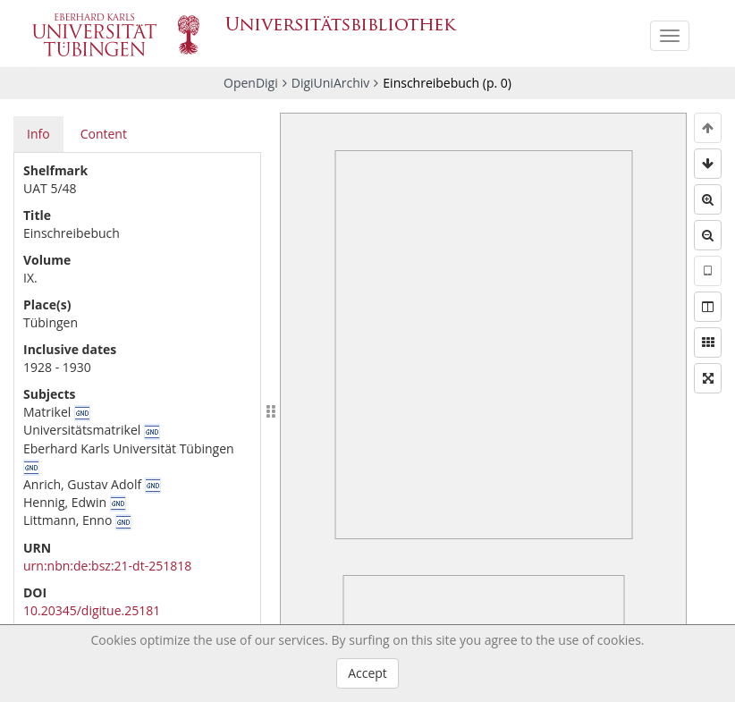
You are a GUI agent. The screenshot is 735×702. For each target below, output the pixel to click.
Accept (367, 672)
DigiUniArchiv (330, 82)
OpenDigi (251, 82)
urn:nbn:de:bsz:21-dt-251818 (107, 565)
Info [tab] (38, 133)
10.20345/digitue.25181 (91, 610)
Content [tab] (103, 133)
